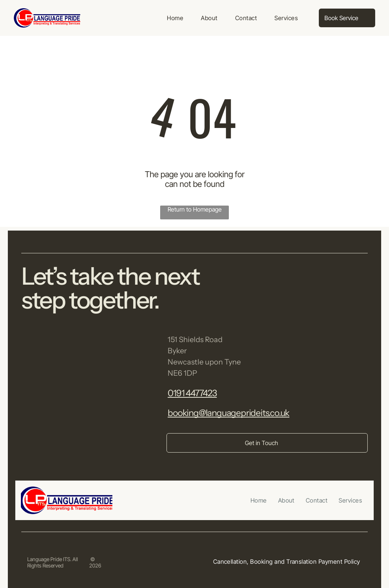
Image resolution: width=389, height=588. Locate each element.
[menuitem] (175, 18)
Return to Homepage (195, 209)
